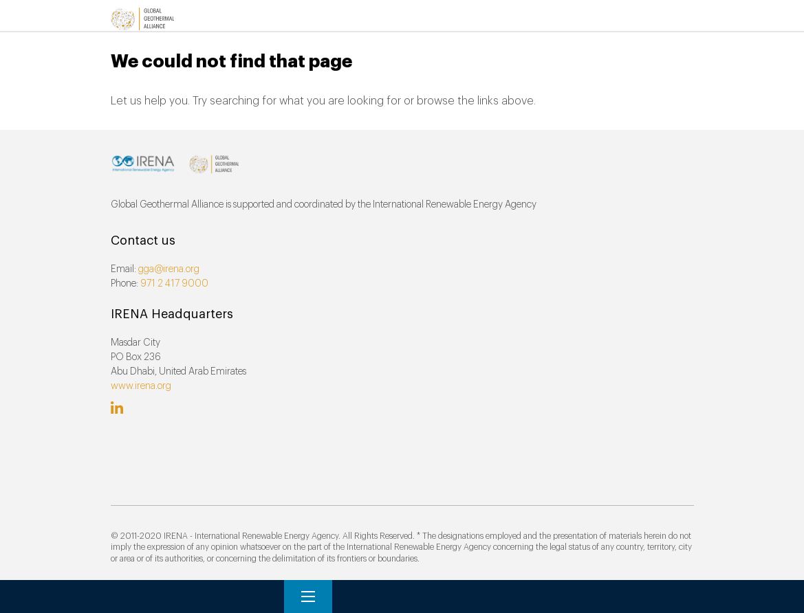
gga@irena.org (168, 269)
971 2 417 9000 (174, 284)
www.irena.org (141, 386)
